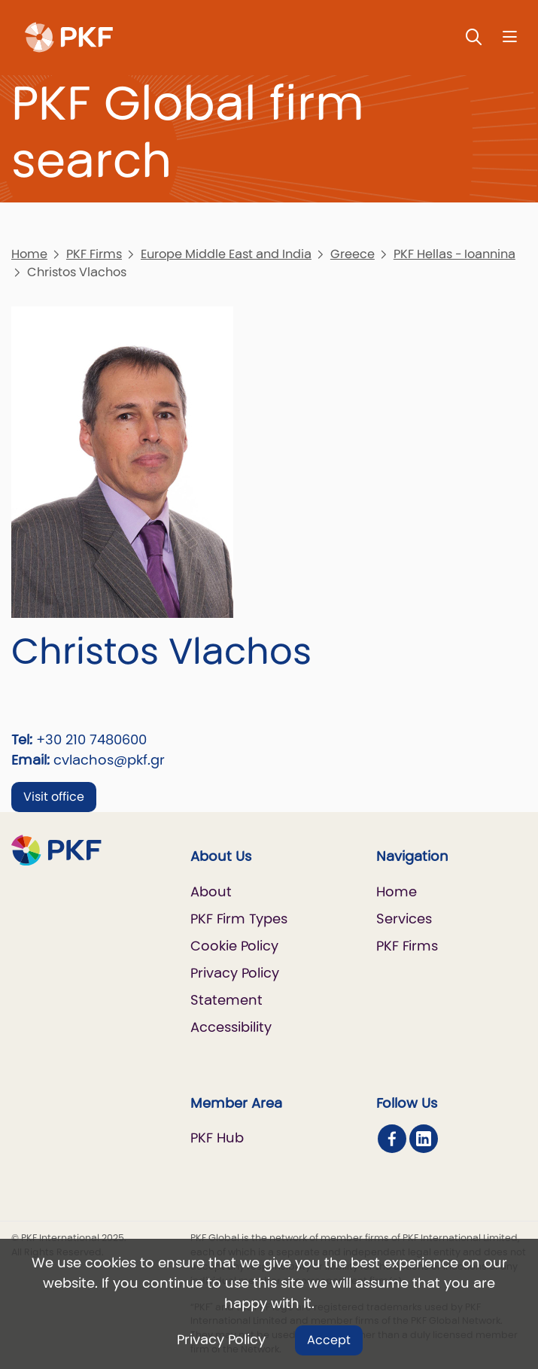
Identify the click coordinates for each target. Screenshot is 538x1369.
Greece (352, 254)
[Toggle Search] (474, 36)
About (211, 891)
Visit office (53, 796)
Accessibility (231, 1027)
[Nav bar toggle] (510, 36)
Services (404, 918)
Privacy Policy (221, 1339)
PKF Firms (94, 254)
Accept (329, 1340)
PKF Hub (217, 1137)
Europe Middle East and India (226, 254)
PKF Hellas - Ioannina (454, 254)
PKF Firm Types (238, 918)
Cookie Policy (234, 945)
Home (29, 254)
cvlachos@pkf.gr (109, 759)
